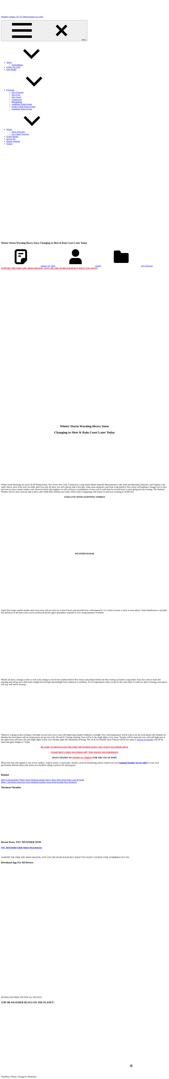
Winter (29, 129)
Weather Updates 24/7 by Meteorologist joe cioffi (22, 17)
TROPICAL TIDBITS (82, 757)
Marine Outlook (13, 141)
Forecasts (30, 90)
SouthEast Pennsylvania (22, 104)
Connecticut (17, 99)
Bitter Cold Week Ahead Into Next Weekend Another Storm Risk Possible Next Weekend (38, 782)
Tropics (9, 144)
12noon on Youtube (145, 739)
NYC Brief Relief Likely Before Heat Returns (21, 848)
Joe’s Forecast (18, 92)
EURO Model (12, 136)
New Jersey (16, 97)
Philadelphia (17, 102)
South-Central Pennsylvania (23, 107)
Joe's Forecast (147, 266)
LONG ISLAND (13, 67)
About (28, 62)
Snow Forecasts (18, 132)
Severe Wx (11, 139)
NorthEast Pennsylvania (22, 109)
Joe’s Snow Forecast (20, 134)
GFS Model (11, 69)
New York (16, 95)
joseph (98, 266)
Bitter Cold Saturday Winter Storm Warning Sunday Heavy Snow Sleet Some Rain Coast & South (42, 780)
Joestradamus (17, 65)
